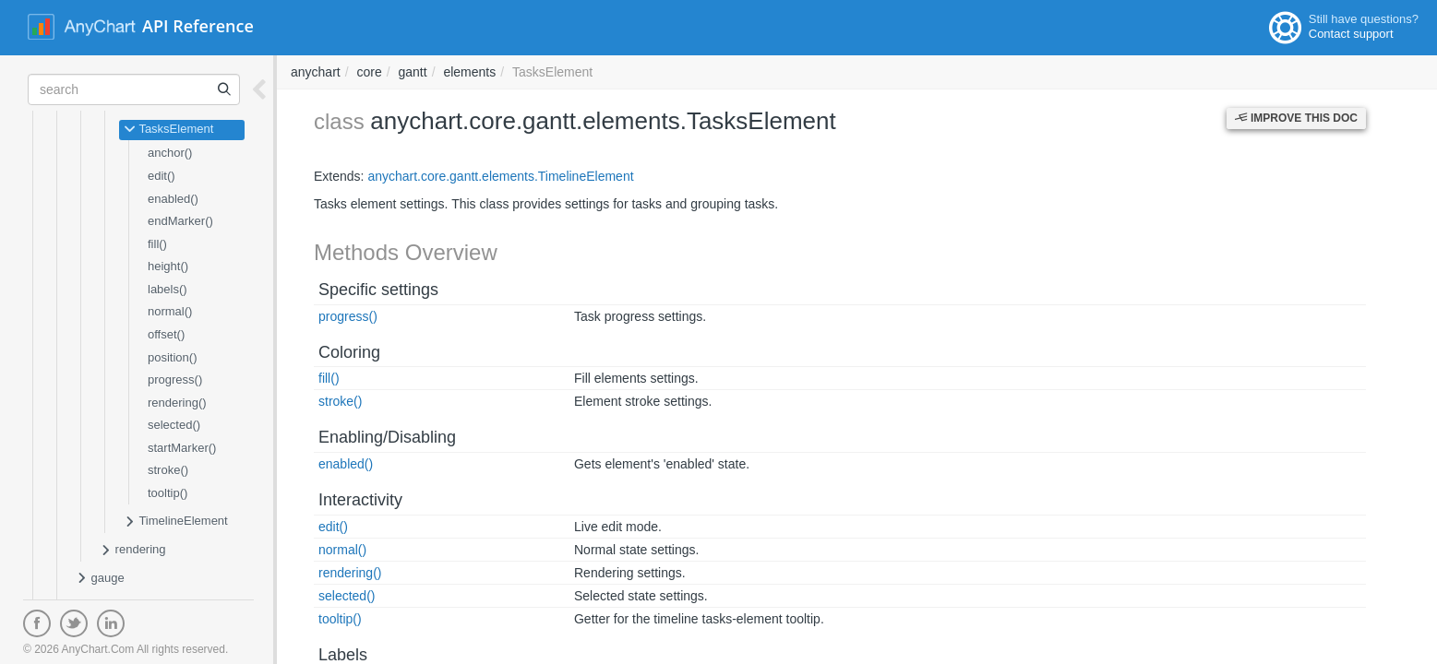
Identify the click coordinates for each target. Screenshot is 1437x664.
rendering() (177, 402)
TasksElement (168, 130)
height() (168, 266)
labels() (167, 289)
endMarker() (180, 221)
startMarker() (182, 448)
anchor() (170, 153)
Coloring (349, 352)
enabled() (173, 199)
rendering (133, 550)
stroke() (168, 470)
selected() (174, 425)
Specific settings (378, 289)
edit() (161, 176)
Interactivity (360, 500)
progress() (175, 379)
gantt (413, 72)
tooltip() (167, 493)
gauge (100, 579)
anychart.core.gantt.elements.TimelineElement (500, 176)
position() (172, 357)
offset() (166, 334)
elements (469, 72)
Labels (342, 655)
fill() (157, 244)
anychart (316, 72)
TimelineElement (176, 522)
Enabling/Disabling (387, 437)
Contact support (1351, 34)
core (368, 72)
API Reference (198, 26)
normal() (170, 311)
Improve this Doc (1296, 118)
